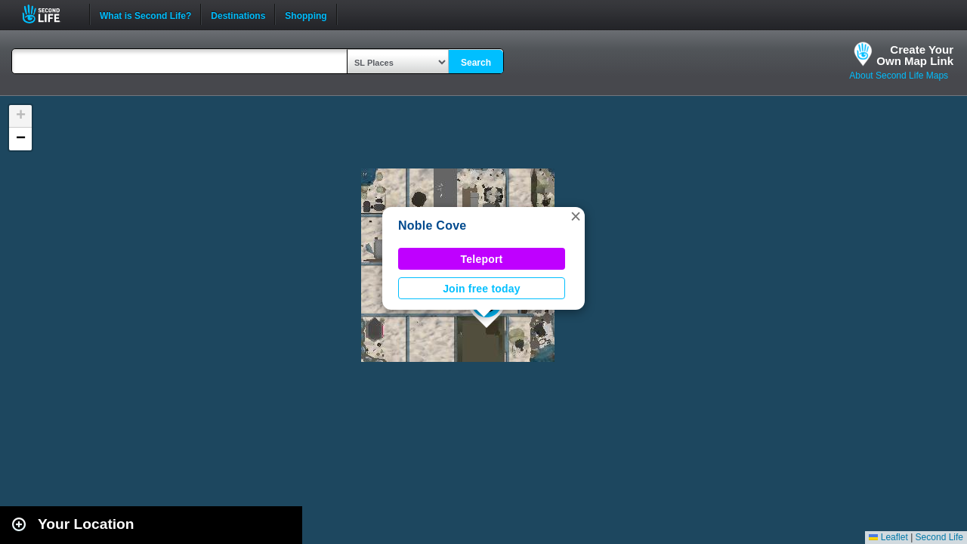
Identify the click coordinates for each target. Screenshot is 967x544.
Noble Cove (432, 225)
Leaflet (888, 537)
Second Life (49, 14)
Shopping (305, 14)
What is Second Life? (145, 14)
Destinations (238, 14)
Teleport (482, 259)
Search (476, 62)
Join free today (482, 289)
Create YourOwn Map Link (914, 55)
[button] (576, 216)
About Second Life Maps (898, 75)
